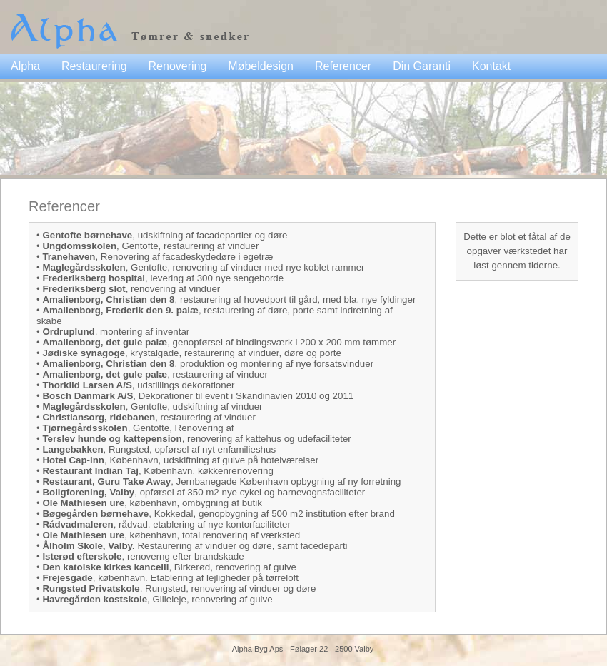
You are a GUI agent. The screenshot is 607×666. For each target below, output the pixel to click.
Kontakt (491, 66)
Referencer (343, 66)
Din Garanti (422, 66)
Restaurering (94, 66)
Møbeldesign (261, 66)
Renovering (178, 66)
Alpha (25, 66)
